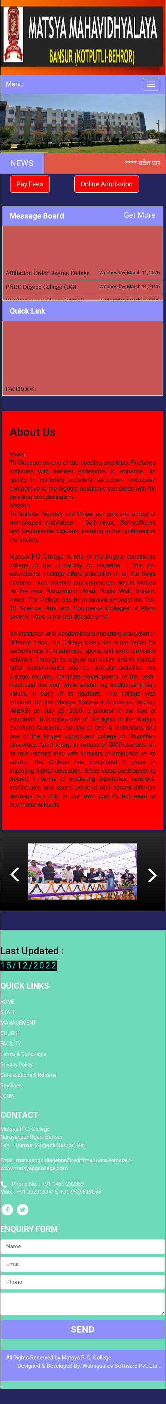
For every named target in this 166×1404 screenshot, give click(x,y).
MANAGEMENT (18, 1023)
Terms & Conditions (23, 1054)
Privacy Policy (16, 1065)
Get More (140, 215)
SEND (82, 1329)
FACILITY (10, 1044)
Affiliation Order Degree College (48, 281)
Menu (14, 84)
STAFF (8, 1012)
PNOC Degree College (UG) (41, 294)
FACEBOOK (20, 391)
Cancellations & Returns (28, 1075)
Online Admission (107, 184)
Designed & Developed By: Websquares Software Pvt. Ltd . (89, 1365)
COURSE (10, 1033)
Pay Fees (29, 184)
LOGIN (7, 1096)
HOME (7, 1002)
